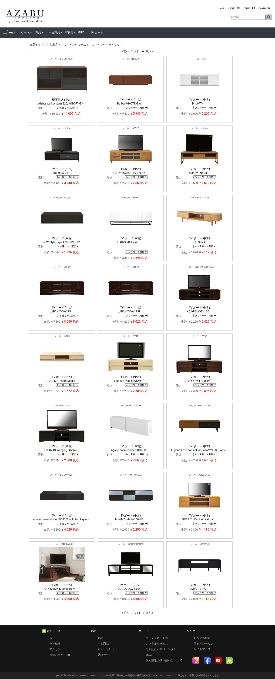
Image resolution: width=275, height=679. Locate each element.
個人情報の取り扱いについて (164, 660)
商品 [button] (38, 32)
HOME (221, 8)
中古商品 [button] (54, 32)
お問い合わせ (59, 655)
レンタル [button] (25, 32)
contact (264, 8)
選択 (41, 108)
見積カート (105, 654)
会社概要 (55, 643)
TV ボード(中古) (62, 377)
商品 (100, 638)
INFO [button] (81, 32)
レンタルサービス (157, 643)
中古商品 (103, 643)
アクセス (55, 649)
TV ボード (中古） (130, 585)
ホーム (53, 638)
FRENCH (249, 8)
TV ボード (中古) (130, 99)
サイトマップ (202, 649)
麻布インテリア (203, 643)
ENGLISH (234, 8)
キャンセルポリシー (110, 649)
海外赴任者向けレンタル (161, 649)
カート (97, 32)
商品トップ (37, 44)
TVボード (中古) (131, 169)
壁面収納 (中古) (62, 99)
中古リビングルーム (73, 44)
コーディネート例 (157, 638)
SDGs (149, 654)
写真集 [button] (69, 32)
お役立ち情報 (202, 638)
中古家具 (52, 44)
